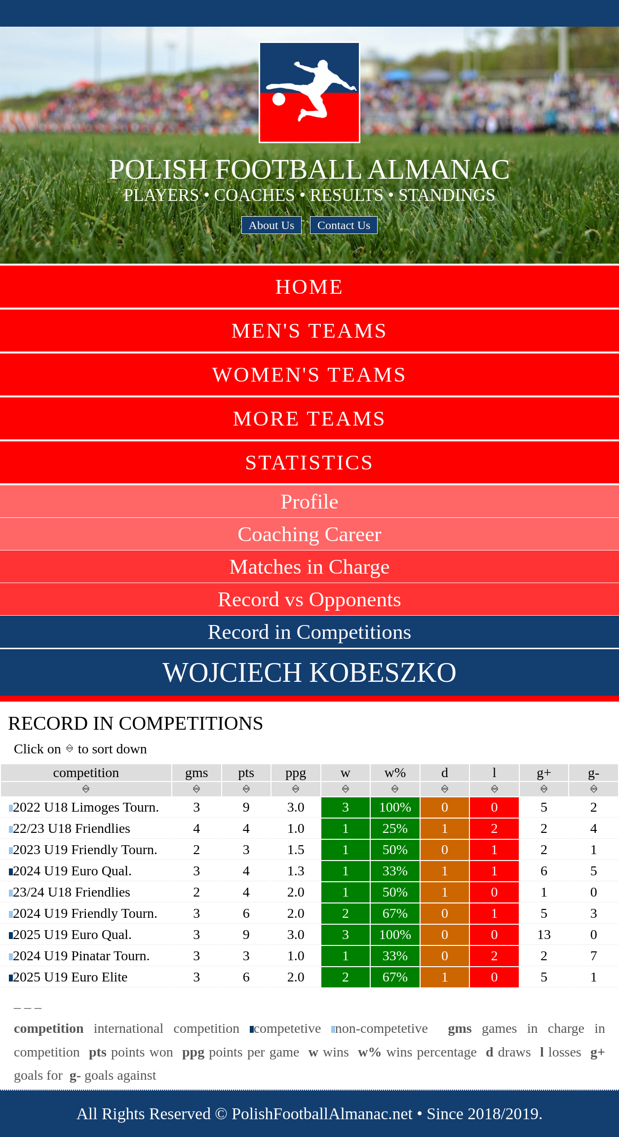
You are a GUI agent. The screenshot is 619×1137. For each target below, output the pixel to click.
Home (309, 286)
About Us (272, 225)
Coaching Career (309, 534)
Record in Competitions (310, 631)
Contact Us (343, 225)
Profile (309, 501)
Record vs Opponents (309, 599)
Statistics (309, 462)
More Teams (309, 418)
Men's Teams (309, 330)
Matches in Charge (309, 566)
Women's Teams (309, 374)
